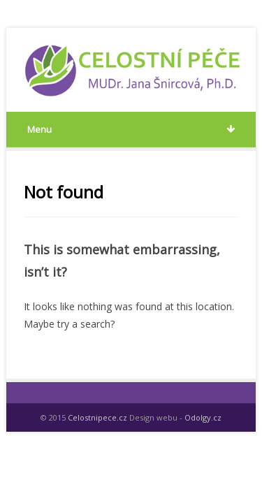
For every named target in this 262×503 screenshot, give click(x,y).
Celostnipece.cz (97, 417)
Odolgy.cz (202, 417)
